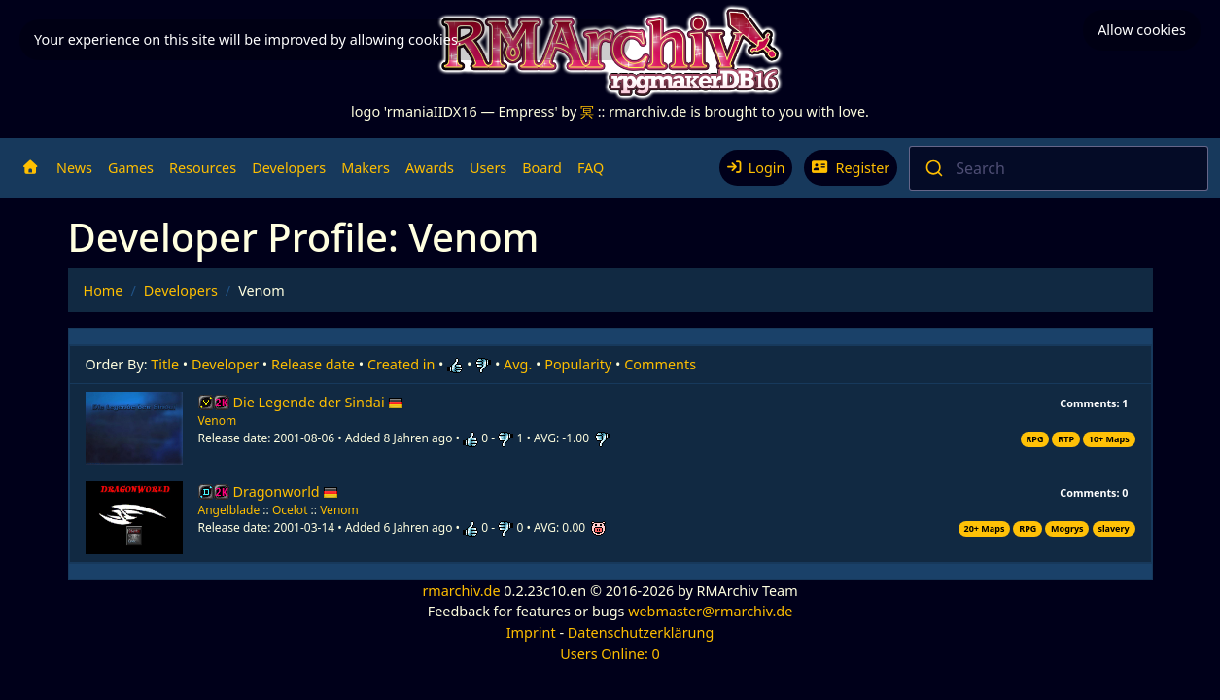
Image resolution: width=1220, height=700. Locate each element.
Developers (289, 167)
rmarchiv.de (461, 590)
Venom (217, 420)
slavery (1113, 528)
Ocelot (290, 510)
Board (542, 167)
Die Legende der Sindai (318, 402)
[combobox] (1058, 168)
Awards (429, 167)
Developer (225, 364)
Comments (660, 364)
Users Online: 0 (610, 654)
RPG (1034, 439)
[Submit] (933, 168)
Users (488, 167)
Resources (202, 167)
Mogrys (1067, 528)
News (74, 167)
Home (103, 290)
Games (131, 167)
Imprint (531, 632)
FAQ (590, 167)
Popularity (577, 364)
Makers (365, 167)
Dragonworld (286, 491)
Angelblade (229, 510)
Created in (401, 364)
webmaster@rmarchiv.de (710, 611)
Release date (313, 364)
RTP (1066, 439)
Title (165, 364)
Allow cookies (1142, 29)
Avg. (518, 364)
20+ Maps (984, 528)
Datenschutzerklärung (641, 632)
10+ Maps (1109, 439)
